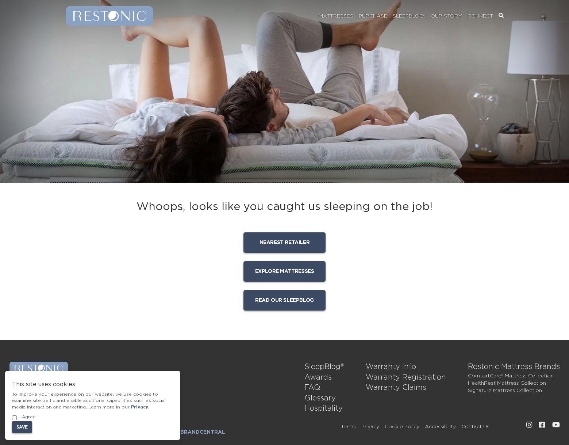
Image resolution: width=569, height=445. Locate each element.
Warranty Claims (396, 387)
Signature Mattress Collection (505, 390)
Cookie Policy (402, 426)
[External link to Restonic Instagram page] (529, 424)
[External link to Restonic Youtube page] (556, 424)
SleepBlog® (409, 16)
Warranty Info (391, 366)
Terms (348, 426)
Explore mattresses (284, 271)
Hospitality (323, 408)
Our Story (446, 16)
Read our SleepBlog (284, 300)
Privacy (370, 426)
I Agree (24, 417)
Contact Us (475, 426)
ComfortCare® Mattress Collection (511, 376)
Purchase (373, 16)
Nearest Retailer (284, 242)
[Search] (501, 16)
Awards (318, 377)
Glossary (320, 398)
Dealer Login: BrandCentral (181, 432)
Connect (480, 16)
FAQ (312, 387)
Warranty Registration (406, 377)
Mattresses (336, 16)
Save (22, 427)
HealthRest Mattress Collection (507, 383)
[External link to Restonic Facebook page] (542, 424)
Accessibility (440, 426)
